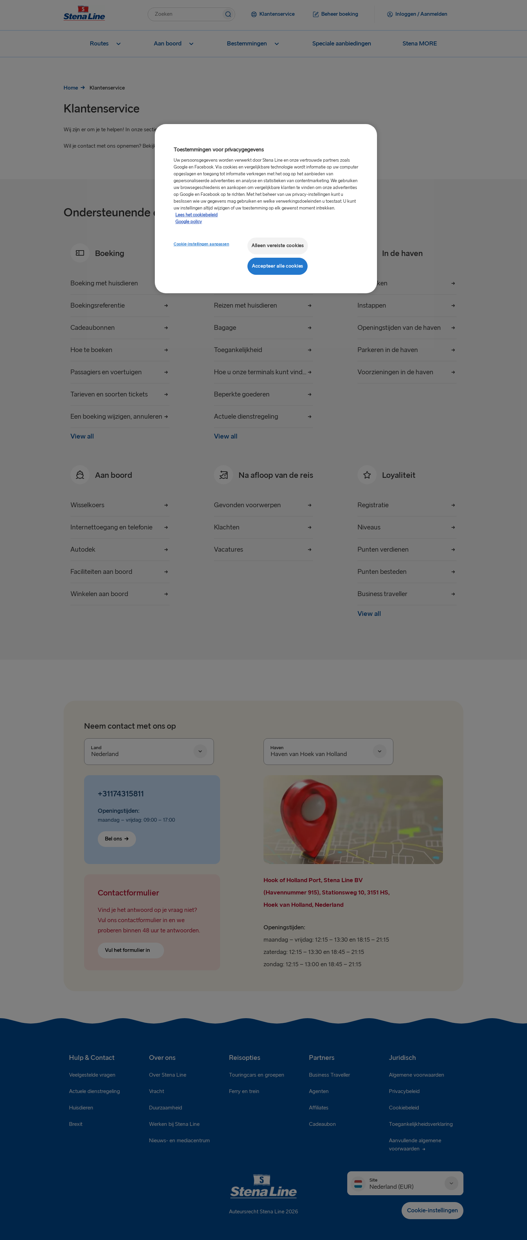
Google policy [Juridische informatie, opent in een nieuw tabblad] (188, 222)
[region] (266, 208)
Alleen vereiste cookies (278, 245)
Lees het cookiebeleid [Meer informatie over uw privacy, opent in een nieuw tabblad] (196, 215)
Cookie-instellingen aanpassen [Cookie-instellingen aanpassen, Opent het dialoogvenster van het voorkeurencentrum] (201, 244)
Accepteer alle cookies (277, 266)
